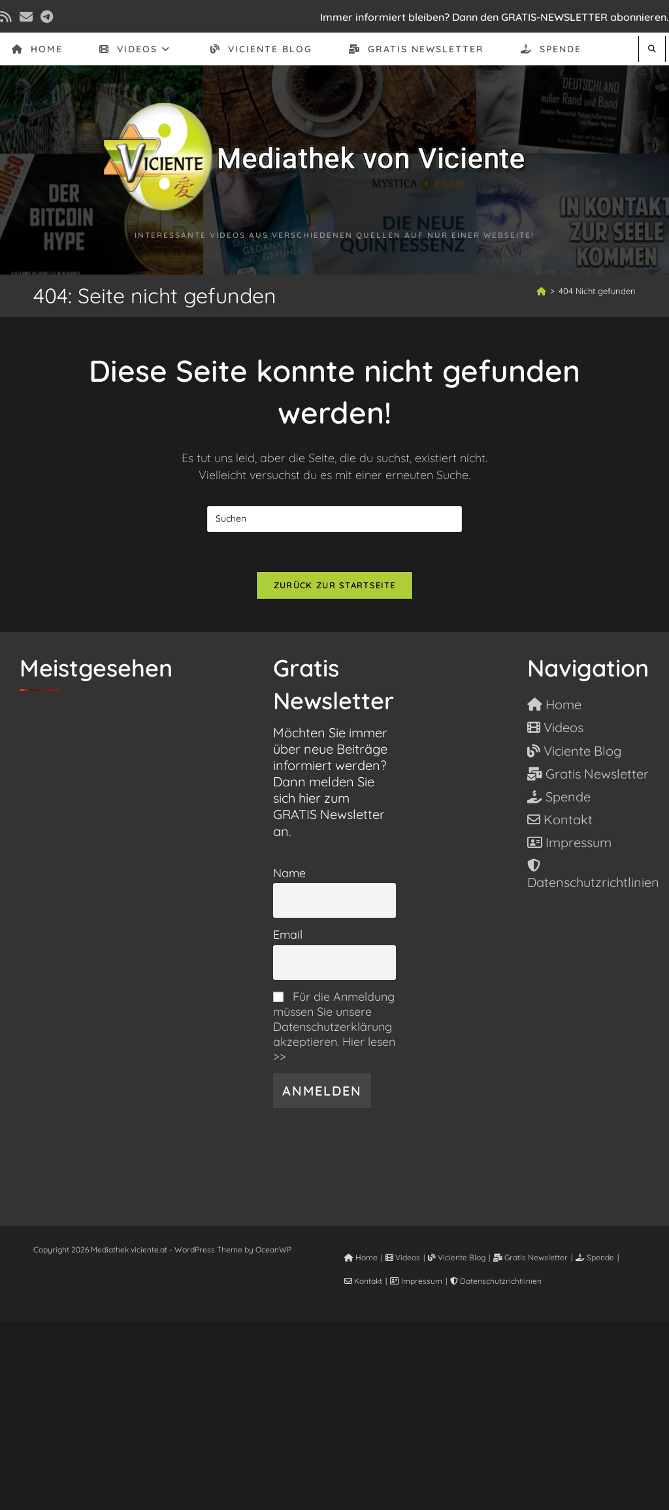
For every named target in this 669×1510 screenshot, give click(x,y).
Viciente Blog (456, 1257)
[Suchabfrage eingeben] (334, 519)
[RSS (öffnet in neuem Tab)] (8, 17)
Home (361, 1257)
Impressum (416, 1281)
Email (287, 934)
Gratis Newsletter (530, 1257)
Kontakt (363, 1281)
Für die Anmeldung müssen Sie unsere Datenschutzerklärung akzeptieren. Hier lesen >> (334, 1026)
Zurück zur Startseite (334, 585)
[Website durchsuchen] (652, 49)
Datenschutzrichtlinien (496, 1281)
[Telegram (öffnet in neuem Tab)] (47, 17)
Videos (402, 1257)
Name (289, 873)
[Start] (541, 291)
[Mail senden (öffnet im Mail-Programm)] (26, 17)
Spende (595, 1257)
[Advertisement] (334, 1413)
